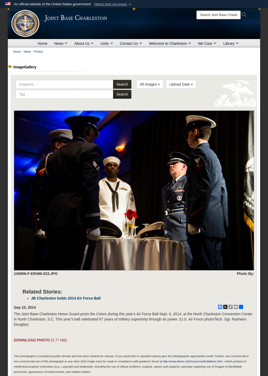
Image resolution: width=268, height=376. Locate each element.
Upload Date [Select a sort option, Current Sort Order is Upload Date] (181, 84)
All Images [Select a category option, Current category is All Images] (150, 84)
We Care (207, 43)
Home (42, 43)
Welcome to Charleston (170, 43)
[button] (113, 4)
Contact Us (131, 43)
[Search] (218, 14)
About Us (84, 43)
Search (122, 84)
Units (106, 43)
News (61, 43)
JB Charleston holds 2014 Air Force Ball (66, 298)
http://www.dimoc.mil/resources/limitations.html (192, 361)
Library (231, 43)
